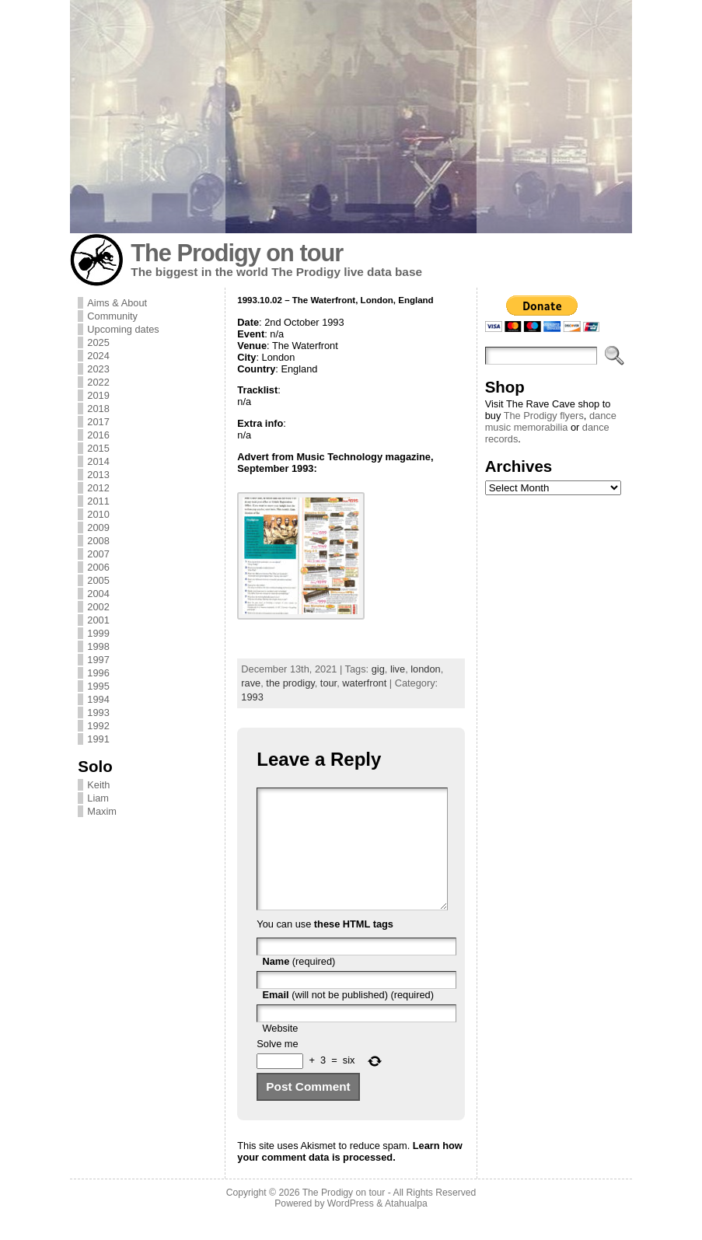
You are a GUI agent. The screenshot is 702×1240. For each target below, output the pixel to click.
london (425, 669)
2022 (98, 382)
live (397, 669)
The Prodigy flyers (544, 415)
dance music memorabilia (550, 421)
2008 (98, 541)
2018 (98, 408)
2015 (98, 448)
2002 (98, 607)
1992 (98, 726)
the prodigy (290, 683)
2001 (98, 620)
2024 (98, 356)
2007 (98, 554)
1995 (98, 686)
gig (378, 669)
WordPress (350, 1226)
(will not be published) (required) (348, 1018)
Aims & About (117, 303)
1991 (98, 739)
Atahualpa (406, 1226)
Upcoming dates (123, 329)
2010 (98, 514)
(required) (298, 984)
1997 (98, 659)
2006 (98, 567)
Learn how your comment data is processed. (349, 1174)
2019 (98, 395)
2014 (98, 461)
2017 (98, 422)
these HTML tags (353, 947)
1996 (98, 673)
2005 (98, 580)
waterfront (364, 683)
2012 (98, 488)
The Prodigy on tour (237, 253)
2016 (98, 435)
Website (280, 1051)
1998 (98, 646)
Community (112, 316)
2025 (98, 342)
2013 (98, 474)
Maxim (102, 811)
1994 (98, 699)
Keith (98, 785)
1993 (98, 712)
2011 (98, 501)
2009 (98, 527)
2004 (98, 593)
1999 (98, 633)
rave (250, 683)
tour (328, 683)
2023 (98, 369)
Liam (98, 798)
